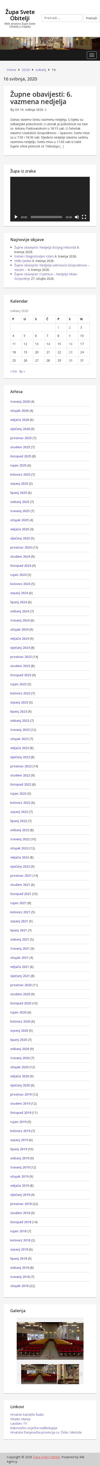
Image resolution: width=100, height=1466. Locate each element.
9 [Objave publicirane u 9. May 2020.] (70, 336)
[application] (50, 199)
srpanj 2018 (19, 1249)
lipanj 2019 (18, 1149)
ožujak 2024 (19, 629)
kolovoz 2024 (20, 584)
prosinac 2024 (21, 547)
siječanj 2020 (20, 1085)
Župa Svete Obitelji (20, 15)
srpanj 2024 (19, 593)
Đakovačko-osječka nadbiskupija (33, 1428)
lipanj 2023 (18, 711)
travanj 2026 (20, 401)
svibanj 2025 (19, 502)
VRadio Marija (20, 1419)
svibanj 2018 (19, 1267)
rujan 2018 (18, 1231)
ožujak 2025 (19, 520)
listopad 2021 (20, 894)
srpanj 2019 (19, 1140)
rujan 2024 (18, 575)
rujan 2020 (18, 1012)
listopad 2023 (20, 675)
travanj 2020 (20, 1058)
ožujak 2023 (19, 739)
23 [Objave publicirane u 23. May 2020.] (70, 352)
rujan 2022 (18, 793)
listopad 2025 (20, 456)
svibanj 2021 (19, 939)
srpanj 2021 (19, 921)
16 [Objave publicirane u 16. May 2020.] (70, 344)
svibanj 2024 (19, 611)
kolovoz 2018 (20, 1240)
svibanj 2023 (19, 720)
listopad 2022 (20, 784)
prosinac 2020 (21, 985)
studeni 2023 (20, 666)
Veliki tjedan (22, 261)
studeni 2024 (20, 556)
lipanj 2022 (18, 821)
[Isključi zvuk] (77, 217)
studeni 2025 (20, 447)
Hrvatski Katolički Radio (27, 1414)
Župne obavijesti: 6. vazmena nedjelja (41, 98)
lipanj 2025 (18, 493)
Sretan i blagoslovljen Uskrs (34, 256)
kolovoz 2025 (20, 474)
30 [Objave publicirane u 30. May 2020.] (70, 360)
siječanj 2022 (20, 866)
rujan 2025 (18, 465)
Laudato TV (18, 1423)
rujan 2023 (18, 684)
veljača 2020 (19, 1076)
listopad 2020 (20, 1003)
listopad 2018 (20, 1222)
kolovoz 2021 (20, 912)
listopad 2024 (20, 565)
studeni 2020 (20, 994)
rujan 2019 (18, 1122)
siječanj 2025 (20, 538)
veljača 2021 (19, 967)
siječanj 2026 (20, 429)
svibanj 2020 (19, 1049)
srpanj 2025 (19, 483)
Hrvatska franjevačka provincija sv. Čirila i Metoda (46, 1432)
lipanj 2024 (18, 602)
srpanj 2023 (19, 702)
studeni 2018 (20, 1213)
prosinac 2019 (21, 1094)
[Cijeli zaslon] (84, 217)
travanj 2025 (20, 511)
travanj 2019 (20, 1167)
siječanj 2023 (20, 757)
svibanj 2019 (19, 1158)
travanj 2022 (20, 839)
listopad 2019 (20, 1112)
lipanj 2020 (18, 1040)
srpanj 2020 (19, 1030)
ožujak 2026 (19, 410)
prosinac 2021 (21, 875)
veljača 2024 (19, 638)
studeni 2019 (20, 1103)
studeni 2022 (20, 775)
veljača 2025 (19, 529)
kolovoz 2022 (20, 802)
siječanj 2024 (20, 648)
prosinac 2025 (21, 438)
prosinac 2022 (21, 766)
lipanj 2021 (18, 930)
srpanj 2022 (19, 812)
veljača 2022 (19, 857)
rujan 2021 (18, 903)
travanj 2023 (20, 730)
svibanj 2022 (19, 830)
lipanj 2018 (18, 1258)
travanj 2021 (20, 948)
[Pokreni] (16, 217)
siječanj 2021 (20, 976)
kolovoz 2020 (20, 1021)
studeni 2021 (20, 885)
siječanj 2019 (20, 1195)
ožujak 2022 (19, 848)
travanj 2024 (20, 620)
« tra (13, 371)
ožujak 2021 (19, 957)
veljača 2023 (19, 748)
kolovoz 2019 (20, 1131)
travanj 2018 (20, 1277)
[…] (61, 146)
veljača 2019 (19, 1185)
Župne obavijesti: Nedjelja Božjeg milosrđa (45, 247)
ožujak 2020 (19, 1067)
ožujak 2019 (19, 1176)
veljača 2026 (19, 420)
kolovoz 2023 (20, 693)
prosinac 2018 (21, 1204)
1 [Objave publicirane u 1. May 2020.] (58, 327)
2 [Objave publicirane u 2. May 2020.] (70, 327)
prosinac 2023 (21, 657)
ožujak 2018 (19, 1286)
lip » (22, 371)
